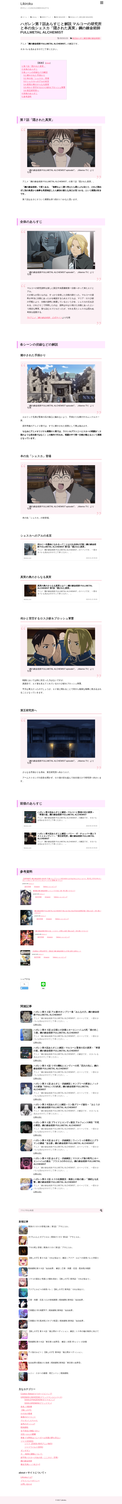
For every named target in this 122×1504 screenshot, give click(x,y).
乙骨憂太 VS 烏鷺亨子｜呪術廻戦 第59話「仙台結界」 (51, 1310)
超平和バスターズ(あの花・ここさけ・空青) (39, 1457)
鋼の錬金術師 (26, 1461)
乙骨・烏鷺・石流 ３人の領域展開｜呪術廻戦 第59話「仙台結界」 (56, 1300)
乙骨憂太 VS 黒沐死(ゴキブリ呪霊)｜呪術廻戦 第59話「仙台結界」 (56, 1321)
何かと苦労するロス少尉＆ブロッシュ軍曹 (44, 87)
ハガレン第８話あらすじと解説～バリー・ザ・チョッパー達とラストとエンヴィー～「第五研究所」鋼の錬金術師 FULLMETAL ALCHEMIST (66, 836)
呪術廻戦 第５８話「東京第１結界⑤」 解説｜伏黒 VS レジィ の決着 (57, 1342)
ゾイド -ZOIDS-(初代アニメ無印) (38, 1444)
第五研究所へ (31, 90)
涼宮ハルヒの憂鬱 (28, 1434)
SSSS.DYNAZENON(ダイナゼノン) (39, 1400)
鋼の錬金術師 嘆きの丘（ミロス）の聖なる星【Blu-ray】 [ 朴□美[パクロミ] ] (61, 931)
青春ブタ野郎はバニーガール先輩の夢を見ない (41, 1438)
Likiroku (26, 4)
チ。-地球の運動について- (32, 1454)
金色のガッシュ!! (28, 1424)
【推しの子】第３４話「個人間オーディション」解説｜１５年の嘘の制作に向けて (63, 1331)
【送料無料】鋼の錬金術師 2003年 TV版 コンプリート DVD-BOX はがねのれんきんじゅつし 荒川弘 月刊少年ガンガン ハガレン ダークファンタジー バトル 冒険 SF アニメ (61, 879)
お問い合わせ (26, 1484)
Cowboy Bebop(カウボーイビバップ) (36, 1394)
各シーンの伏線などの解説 (35, 72)
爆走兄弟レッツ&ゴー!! (30, 1464)
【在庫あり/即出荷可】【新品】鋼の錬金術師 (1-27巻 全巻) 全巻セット (56, 951)
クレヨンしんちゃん (29, 1420)
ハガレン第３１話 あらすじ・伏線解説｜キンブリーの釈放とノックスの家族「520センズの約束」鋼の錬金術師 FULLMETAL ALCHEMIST (65, 1087)
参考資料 (26, 97)
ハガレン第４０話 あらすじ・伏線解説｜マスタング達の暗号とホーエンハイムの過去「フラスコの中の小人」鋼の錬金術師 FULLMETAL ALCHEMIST (66, 1161)
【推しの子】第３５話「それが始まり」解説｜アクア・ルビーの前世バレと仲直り (63, 1258)
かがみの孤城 (26, 1414)
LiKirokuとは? (26, 1477)
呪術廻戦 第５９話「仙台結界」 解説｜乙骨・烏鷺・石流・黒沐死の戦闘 (59, 1268)
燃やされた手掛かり (34, 75)
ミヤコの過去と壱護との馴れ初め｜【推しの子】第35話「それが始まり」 (59, 1279)
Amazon (37, 886)
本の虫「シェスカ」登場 (36, 78)
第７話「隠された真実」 (34, 66)
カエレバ (31, 883)
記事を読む (37, 1025)
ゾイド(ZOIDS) (27, 1441)
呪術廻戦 (24, 1427)
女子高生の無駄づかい (30, 1431)
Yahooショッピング (50, 886)
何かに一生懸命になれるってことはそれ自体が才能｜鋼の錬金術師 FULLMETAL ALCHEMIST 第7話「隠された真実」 (66, 545)
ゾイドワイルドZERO (33, 1447)
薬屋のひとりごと (28, 1417)
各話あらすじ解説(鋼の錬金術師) (86, 38)
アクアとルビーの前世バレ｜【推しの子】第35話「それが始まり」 (57, 1289)
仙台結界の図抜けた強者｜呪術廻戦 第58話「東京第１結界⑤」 (55, 1363)
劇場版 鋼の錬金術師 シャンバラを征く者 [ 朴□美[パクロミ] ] (54, 891)
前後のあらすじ (30, 93)
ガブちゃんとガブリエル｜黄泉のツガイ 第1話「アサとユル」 (54, 1237)
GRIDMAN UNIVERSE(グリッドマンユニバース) (41, 1397)
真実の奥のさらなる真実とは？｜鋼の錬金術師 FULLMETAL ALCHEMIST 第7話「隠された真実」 (64, 587)
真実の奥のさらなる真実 (36, 84)
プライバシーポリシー (30, 1481)
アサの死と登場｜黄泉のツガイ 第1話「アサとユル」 (51, 1247)
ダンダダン (25, 1451)
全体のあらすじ (30, 69)
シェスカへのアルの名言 (36, 81)
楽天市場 (28, 886)
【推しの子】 (26, 1410)
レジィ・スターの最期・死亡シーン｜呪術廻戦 (48, 1373)
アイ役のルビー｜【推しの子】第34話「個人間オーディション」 (56, 1352)
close (48, 63)
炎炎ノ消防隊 (26, 1407)
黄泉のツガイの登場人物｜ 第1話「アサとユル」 (49, 1226)
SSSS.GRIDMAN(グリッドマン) (38, 1403)
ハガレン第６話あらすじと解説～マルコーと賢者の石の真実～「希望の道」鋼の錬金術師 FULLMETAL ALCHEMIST (65, 813)
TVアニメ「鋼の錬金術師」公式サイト (44, 318)
